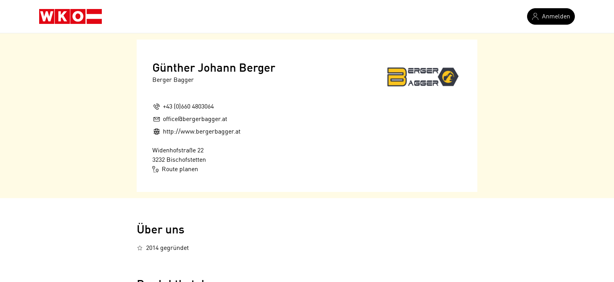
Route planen (175, 169)
